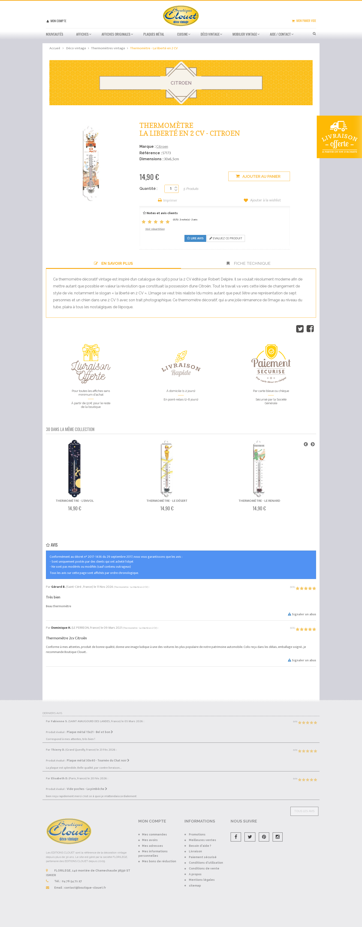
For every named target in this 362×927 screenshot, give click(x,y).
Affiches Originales (116, 34)
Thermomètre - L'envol (75, 501)
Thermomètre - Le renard (259, 501)
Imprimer (170, 201)
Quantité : (148, 188)
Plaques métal (153, 34)
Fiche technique (249, 263)
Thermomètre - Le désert (166, 501)
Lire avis (195, 238)
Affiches (82, 34)
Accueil (54, 48)
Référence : (150, 153)
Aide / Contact (280, 34)
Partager (310, 329)
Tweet (300, 329)
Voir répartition (155, 229)
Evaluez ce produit (225, 238)
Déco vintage (210, 34)
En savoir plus (113, 263)
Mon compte (58, 20)
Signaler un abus (302, 614)
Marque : (147, 146)
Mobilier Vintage (244, 34)
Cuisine (182, 34)
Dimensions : (151, 159)
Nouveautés (54, 34)
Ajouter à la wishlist (265, 200)
